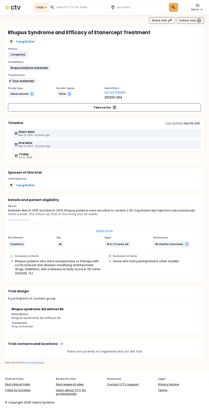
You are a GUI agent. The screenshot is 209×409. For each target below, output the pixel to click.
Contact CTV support (123, 384)
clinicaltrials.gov (35, 362)
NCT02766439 (115, 92)
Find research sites (70, 384)
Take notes (105, 107)
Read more (104, 231)
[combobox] (81, 7)
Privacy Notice (168, 384)
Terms (162, 390)
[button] (29, 67)
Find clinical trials (17, 384)
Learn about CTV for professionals (71, 392)
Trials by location (18, 390)
